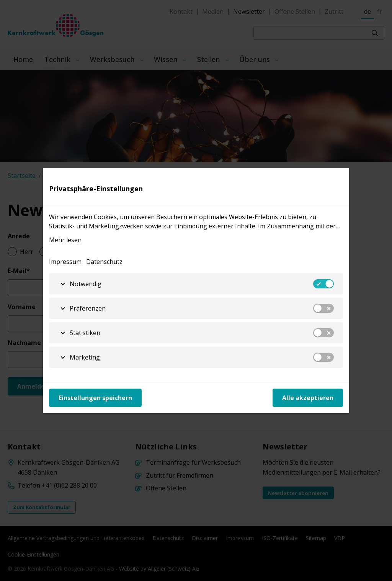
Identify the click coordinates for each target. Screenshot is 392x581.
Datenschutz (104, 261)
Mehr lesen (65, 240)
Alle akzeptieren (307, 398)
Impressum (65, 261)
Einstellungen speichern (95, 398)
